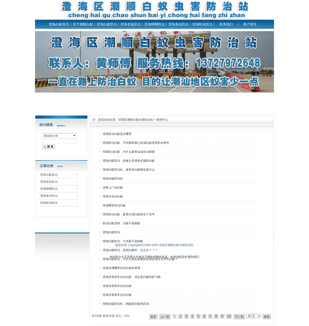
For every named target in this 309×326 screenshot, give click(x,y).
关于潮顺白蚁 (83, 24)
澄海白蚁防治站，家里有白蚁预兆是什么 (129, 169)
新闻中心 (162, 119)
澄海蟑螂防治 (154, 24)
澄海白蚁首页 (59, 24)
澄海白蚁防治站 (113, 178)
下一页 (239, 317)
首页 (153, 317)
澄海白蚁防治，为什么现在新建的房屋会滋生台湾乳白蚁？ (140, 259)
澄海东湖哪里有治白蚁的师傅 (121, 268)
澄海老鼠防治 (130, 24)
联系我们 (226, 24)
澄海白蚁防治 (107, 24)
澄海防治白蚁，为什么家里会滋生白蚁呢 (129, 151)
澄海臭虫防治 (178, 24)
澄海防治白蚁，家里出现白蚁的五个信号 (129, 214)
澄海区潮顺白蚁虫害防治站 (135, 119)
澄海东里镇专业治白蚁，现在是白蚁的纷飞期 (132, 277)
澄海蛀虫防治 (202, 24)
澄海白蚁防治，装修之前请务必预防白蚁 (129, 160)
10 (229, 316)
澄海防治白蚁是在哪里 (117, 134)
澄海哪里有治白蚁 (114, 205)
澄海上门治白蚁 (113, 187)
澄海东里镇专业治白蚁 (117, 286)
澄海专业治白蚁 (113, 196)
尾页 (267, 317)
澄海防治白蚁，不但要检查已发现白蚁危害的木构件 (136, 143)
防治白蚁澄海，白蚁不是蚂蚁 (121, 223)
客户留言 (250, 24)
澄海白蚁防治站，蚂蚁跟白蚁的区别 (126, 303)
